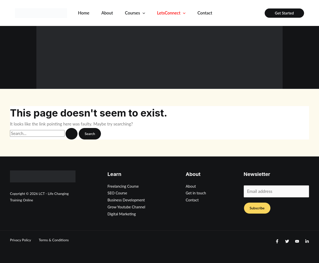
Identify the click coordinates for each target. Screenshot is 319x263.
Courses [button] (135, 13)
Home (83, 12)
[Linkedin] (307, 241)
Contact (204, 12)
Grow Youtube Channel (126, 207)
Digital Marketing (121, 214)
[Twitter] (287, 241)
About (107, 12)
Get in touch (196, 193)
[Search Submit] (72, 133)
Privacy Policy (20, 240)
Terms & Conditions (54, 240)
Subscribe (257, 208)
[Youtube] (297, 241)
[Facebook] (277, 241)
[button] (142, 13)
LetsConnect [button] (171, 13)
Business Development (126, 200)
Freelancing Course (123, 186)
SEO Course (117, 193)
